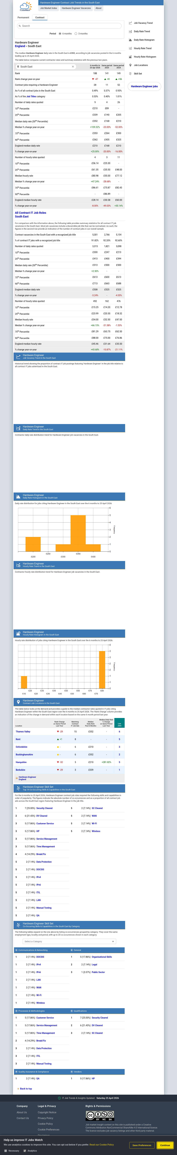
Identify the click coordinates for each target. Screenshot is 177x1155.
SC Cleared (97, 808)
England (20, 46)
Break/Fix (41, 854)
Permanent (23, 17)
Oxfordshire (21, 747)
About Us (22, 1112)
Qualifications (80, 1011)
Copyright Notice (47, 1112)
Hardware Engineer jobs (144, 86)
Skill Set (138, 73)
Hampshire (21, 762)
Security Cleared (44, 808)
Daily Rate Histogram (144, 40)
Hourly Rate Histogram (145, 57)
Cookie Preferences (49, 1129)
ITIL (38, 892)
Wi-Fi (94, 823)
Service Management (46, 839)
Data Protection (44, 862)
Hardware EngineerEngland (27, 778)
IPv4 (38, 877)
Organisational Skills (102, 957)
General (77, 950)
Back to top (26, 1088)
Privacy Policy (45, 1118)
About (98, 8)
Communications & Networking (33, 950)
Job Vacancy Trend (143, 23)
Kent (18, 739)
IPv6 (38, 885)
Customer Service (45, 823)
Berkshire (20, 770)
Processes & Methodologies (32, 1011)
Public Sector (98, 972)
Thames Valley (23, 731)
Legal (94, 964)
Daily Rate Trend (142, 31)
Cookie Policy (45, 1123)
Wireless (96, 831)
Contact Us (23, 1118)
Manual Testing (44, 908)
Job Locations (141, 65)
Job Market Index (48, 8)
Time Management (45, 846)
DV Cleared (41, 816)
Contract (39, 17)
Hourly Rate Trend (142, 48)
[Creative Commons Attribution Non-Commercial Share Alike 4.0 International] (123, 1114)
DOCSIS (40, 869)
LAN (38, 900)
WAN (94, 816)
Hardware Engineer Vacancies (76, 8)
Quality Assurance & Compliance (34, 1071)
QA (37, 915)
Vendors (78, 1071)
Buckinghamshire (24, 754)
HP (37, 831)
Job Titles (31, 96)
